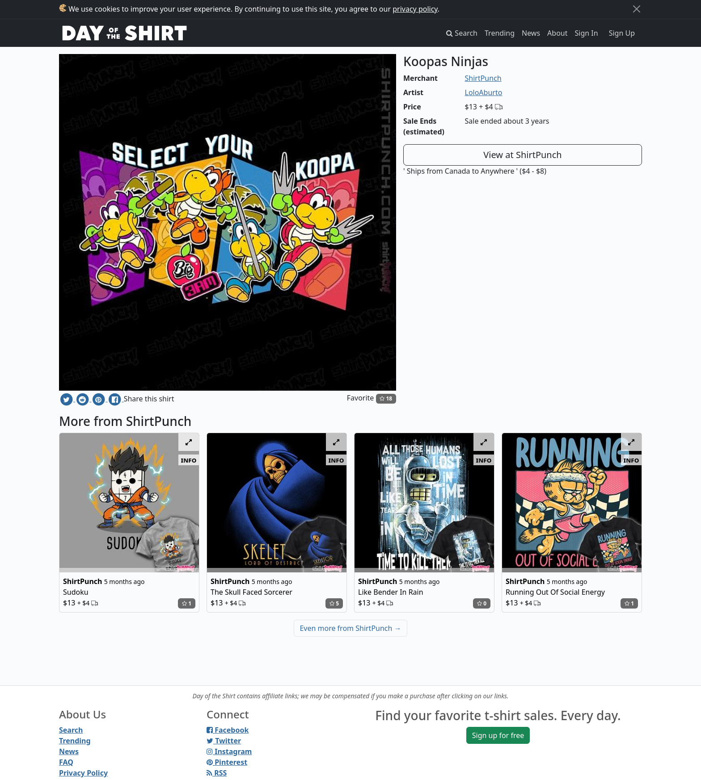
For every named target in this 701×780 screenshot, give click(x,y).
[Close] (636, 9)
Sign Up (622, 33)
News (531, 33)
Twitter (224, 741)
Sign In (586, 33)
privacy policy (415, 9)
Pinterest (227, 762)
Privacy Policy (83, 773)
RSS (217, 773)
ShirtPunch (483, 78)
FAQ (66, 762)
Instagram (229, 751)
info (189, 460)
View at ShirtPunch (522, 155)
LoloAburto (484, 92)
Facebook (228, 730)
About (557, 33)
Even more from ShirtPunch (350, 628)
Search (71, 730)
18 (386, 398)
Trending (500, 33)
